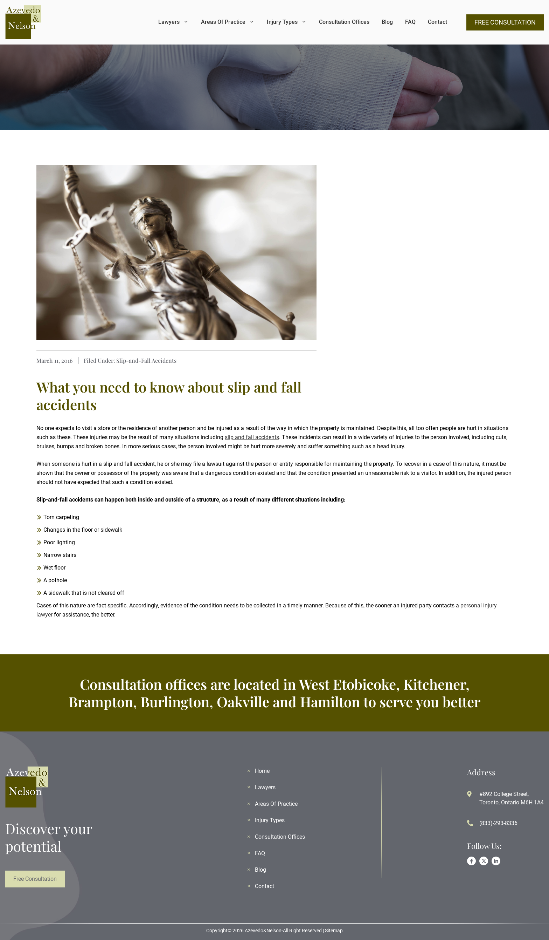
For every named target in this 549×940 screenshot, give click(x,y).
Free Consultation (35, 879)
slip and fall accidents (252, 437)
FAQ (410, 22)
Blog (387, 22)
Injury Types (287, 22)
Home (262, 771)
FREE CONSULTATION (505, 22)
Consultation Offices (344, 22)
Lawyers (173, 22)
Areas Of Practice (228, 22)
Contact (437, 22)
